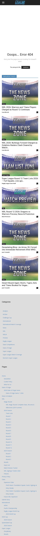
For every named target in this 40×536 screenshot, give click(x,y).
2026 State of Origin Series (12, 390)
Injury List (7, 465)
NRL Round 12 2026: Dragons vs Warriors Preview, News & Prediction (18, 213)
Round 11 (9, 445)
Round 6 (8, 430)
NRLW (5, 334)
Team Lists (9, 413)
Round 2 (8, 419)
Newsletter (7, 379)
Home (4, 376)
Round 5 (8, 428)
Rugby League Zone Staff (9, 183)
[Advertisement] (20, 26)
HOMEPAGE (26, 67)
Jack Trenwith (6, 252)
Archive (5, 314)
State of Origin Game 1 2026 (14, 393)
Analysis (5, 311)
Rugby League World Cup (11, 511)
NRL (3, 208)
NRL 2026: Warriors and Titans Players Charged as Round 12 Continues (19, 108)
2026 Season (8, 410)
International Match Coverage (12, 324)
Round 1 (8, 416)
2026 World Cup (11, 514)
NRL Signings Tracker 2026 (12, 471)
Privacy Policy (6, 476)
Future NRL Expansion (11, 497)
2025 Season (8, 451)
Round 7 (8, 433)
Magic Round (8, 402)
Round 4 (8, 425)
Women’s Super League (10, 358)
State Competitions (9, 344)
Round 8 (8, 436)
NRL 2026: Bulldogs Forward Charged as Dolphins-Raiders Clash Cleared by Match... (19, 145)
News (3, 104)
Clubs (3, 479)
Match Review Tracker (11, 468)
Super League (5, 175)
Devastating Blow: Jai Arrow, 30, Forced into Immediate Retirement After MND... (19, 248)
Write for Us (7, 384)
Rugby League (7, 341)
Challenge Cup (7, 318)
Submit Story (6, 500)
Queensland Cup (7, 523)
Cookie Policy (8, 382)
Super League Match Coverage (12, 355)
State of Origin (7, 348)
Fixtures (6, 474)
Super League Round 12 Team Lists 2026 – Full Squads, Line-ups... (20, 179)
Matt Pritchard (6, 216)
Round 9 (8, 439)
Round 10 (9, 442)
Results (6, 462)
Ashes (6, 505)
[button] (3, 2)
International (7, 321)
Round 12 (9, 448)
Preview (5, 338)
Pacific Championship (10, 508)
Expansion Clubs (9, 482)
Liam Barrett (5, 112)
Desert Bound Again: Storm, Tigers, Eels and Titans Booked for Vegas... (19, 284)
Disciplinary (7, 531)
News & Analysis (7, 396)
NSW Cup (5, 517)
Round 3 (8, 422)
